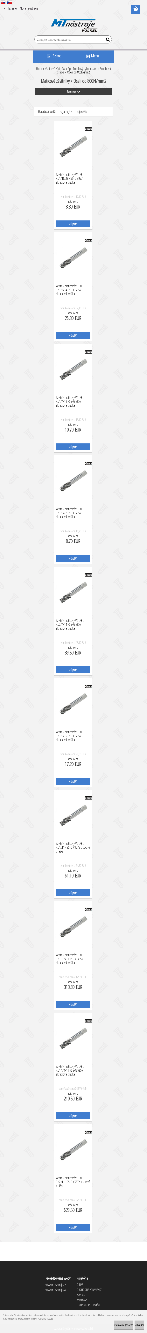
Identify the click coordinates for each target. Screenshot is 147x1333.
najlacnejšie (66, 112)
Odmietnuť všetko (123, 1325)
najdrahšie (82, 112)
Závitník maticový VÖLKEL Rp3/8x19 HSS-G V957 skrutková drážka (70, 735)
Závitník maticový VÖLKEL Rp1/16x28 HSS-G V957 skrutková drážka (70, 177)
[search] (107, 40)
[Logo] (73, 22)
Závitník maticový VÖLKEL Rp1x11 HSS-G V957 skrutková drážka (73, 846)
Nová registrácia (29, 8)
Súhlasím (139, 1325)
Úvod (39, 68)
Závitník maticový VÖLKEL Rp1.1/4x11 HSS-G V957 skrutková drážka (70, 1069)
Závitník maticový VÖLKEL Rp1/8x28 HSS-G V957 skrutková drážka (70, 512)
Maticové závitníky (55, 68)
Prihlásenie (10, 8)
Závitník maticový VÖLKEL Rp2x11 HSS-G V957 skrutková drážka (73, 1181)
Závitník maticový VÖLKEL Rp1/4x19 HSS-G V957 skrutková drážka (70, 400)
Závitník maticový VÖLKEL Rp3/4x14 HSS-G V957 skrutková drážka (70, 623)
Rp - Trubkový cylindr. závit (82, 68)
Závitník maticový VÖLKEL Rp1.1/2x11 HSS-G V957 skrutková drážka (70, 958)
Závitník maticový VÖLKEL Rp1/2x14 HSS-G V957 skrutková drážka (70, 289)
